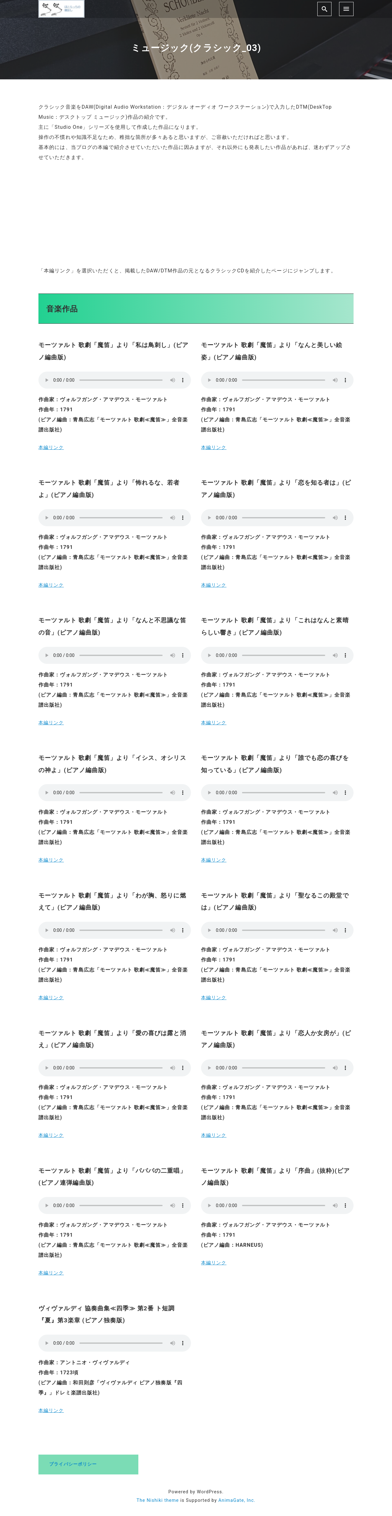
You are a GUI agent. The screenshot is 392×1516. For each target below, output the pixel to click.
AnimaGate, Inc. (237, 1500)
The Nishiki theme (157, 1500)
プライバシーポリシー (73, 1464)
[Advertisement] (196, 214)
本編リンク (52, 447)
